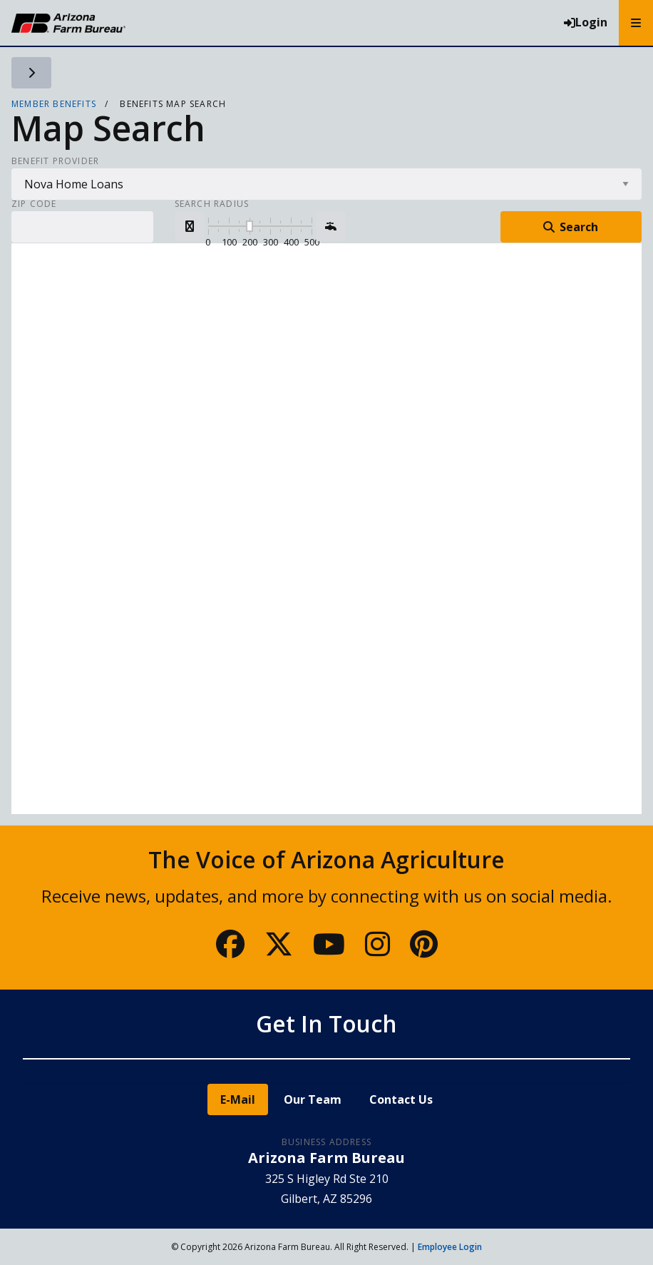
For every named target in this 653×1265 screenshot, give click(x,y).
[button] (190, 226)
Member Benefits (53, 104)
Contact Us (401, 1099)
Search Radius (212, 204)
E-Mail (237, 1099)
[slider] (249, 226)
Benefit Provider (55, 161)
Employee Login (450, 1247)
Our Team (312, 1099)
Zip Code (34, 204)
